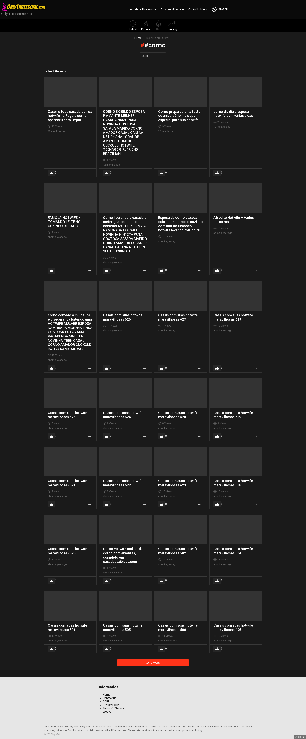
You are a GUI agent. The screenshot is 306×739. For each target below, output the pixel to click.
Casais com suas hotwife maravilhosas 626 (122, 317)
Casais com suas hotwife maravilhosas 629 (233, 317)
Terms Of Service (113, 708)
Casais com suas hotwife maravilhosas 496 (233, 627)
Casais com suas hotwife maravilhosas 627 (178, 317)
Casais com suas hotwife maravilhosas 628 (178, 415)
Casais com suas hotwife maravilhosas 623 (178, 483)
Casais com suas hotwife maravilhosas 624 (122, 415)
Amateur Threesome (143, 9)
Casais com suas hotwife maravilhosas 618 (233, 483)
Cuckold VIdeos (197, 9)
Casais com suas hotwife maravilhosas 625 (67, 415)
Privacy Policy (111, 704)
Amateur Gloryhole (172, 9)
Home (106, 694)
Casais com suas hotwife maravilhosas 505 (122, 627)
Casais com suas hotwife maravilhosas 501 (67, 627)
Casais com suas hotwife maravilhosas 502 (178, 551)
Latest (133, 25)
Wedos (107, 711)
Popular (146, 25)
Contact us (109, 698)
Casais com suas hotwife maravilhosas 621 (67, 483)
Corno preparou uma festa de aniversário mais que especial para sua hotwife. (179, 115)
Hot (158, 25)
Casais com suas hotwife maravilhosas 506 (178, 627)
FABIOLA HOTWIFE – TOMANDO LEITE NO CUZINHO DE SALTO (64, 222)
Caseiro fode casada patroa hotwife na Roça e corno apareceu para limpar (70, 115)
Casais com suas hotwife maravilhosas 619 (233, 415)
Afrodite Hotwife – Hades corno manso (233, 220)
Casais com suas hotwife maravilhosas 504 (233, 551)
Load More (152, 662)
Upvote (51, 173)
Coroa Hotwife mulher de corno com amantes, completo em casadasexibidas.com (123, 555)
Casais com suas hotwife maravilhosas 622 (122, 483)
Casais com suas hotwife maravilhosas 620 (67, 551)
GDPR (106, 701)
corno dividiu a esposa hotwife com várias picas (233, 113)
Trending (171, 25)
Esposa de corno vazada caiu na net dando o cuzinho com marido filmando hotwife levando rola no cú (180, 224)
